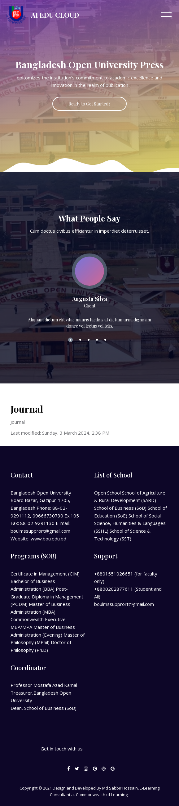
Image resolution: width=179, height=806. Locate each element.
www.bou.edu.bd (48, 538)
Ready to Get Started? (89, 104)
